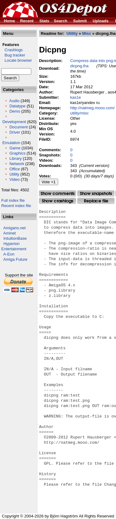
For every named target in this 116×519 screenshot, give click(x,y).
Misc (86, 33)
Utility (14, 174)
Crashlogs (12, 50)
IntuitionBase (15, 238)
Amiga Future (15, 259)
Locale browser (16, 60)
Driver (14, 132)
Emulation (11, 142)
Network (16, 163)
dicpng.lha (79, 66)
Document (18, 127)
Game (14, 148)
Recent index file (16, 205)
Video (14, 179)
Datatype (17, 106)
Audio (14, 100)
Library (15, 158)
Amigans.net (14, 228)
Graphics (17, 153)
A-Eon (9, 254)
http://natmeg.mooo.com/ (92, 108)
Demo (14, 111)
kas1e (75, 97)
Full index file (13, 200)
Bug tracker (13, 55)
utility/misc (79, 113)
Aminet (9, 233)
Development (14, 121)
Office (14, 169)
